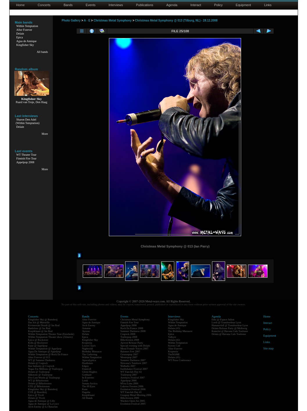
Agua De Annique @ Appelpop (44, 351)
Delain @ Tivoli (36, 397)
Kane (85, 389)
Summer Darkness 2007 (133, 360)
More (45, 133)
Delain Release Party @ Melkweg (229, 328)
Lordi (85, 380)
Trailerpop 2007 (129, 374)
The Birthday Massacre (180, 331)
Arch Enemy (89, 325)
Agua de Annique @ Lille (41, 400)
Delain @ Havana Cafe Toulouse (229, 334)
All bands (42, 51)
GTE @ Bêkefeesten (39, 386)
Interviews (116, 5)
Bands (68, 5)
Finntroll (86, 368)
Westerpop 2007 (129, 357)
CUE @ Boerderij (37, 392)
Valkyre (172, 336)
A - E (87, 20)
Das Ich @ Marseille (39, 322)
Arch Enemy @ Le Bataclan (43, 406)
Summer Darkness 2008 (133, 331)
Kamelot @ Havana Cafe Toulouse (230, 331)
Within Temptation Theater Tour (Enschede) (51, 334)
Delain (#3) (174, 328)
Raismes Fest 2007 (130, 351)
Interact (196, 5)
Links (268, 5)
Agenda (171, 5)
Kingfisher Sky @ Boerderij (43, 319)
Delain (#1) (174, 357)
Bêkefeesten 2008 (130, 339)
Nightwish (87, 348)
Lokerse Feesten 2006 (132, 386)
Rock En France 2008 (132, 328)
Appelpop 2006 (129, 380)
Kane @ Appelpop (38, 345)
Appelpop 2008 (25, 162)
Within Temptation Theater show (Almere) (50, 336)
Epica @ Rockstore (38, 339)
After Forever (24, 29)
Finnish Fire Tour (26, 158)
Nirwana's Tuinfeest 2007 (134, 363)
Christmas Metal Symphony (113, 20)
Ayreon (86, 331)
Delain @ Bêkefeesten (40, 383)
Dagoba (86, 392)
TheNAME (174, 354)
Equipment (243, 5)
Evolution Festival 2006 (133, 389)
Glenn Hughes (89, 371)
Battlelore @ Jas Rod (39, 328)
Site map (268, 348)
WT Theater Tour (26, 154)
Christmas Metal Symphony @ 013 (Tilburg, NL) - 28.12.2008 (176, 20)
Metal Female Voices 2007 (134, 348)
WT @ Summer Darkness (41, 360)
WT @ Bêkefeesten (38, 380)
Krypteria (87, 342)
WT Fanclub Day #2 (131, 371)
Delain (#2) (174, 339)
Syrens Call (174, 345)
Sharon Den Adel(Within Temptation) (28, 121)
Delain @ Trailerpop (39, 371)
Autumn (86, 328)
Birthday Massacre (92, 351)
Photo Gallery (71, 20)
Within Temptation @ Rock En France (48, 354)
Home (20, 5)
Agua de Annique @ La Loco (43, 403)
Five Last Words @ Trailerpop (44, 377)
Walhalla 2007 (128, 366)
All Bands (87, 397)
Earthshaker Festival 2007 (134, 368)
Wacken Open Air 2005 (133, 400)
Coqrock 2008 (128, 334)
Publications (144, 5)
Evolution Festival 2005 (133, 403)
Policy (218, 5)
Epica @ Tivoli (36, 395)
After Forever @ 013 (39, 357)
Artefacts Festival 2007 (133, 377)
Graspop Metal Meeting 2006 (136, 395)
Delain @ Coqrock (38, 363)
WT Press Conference (179, 360)
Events (91, 5)
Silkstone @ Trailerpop (40, 374)
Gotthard (86, 374)
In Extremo (88, 377)
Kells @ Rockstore (38, 342)
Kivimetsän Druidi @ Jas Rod (44, 325)
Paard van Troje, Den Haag (31, 102)
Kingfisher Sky (25, 44)
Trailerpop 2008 (129, 336)
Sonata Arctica (90, 383)
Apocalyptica (89, 360)
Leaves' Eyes (89, 345)
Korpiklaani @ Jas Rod (40, 331)
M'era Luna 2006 (130, 383)
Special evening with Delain (135, 345)
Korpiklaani (88, 395)
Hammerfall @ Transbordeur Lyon (230, 325)
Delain (20, 33)
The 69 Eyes (88, 386)
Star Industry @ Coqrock (41, 366)
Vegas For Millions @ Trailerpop (45, 368)
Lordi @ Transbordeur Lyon (226, 322)
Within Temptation (27, 26)
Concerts (44, 5)
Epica (19, 37)
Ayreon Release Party (132, 342)
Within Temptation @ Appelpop (45, 348)
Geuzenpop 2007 (129, 354)
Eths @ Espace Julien (223, 319)
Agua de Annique (26, 41)
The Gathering (89, 354)
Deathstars (87, 363)
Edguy (85, 366)
